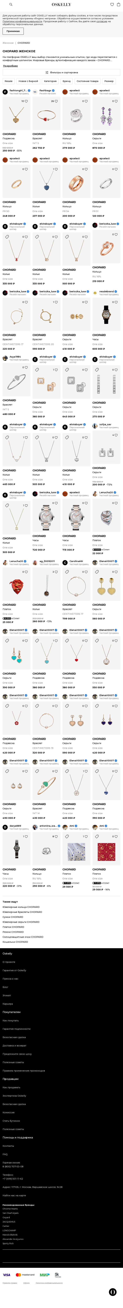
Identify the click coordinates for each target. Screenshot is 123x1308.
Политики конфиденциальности (22, 21)
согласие (101, 21)
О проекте (9, 962)
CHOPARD (9, 134)
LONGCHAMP (9, 1230)
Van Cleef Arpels (10, 1213)
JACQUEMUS (9, 1222)
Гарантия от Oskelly (14, 970)
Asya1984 (15, 356)
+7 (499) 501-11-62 (13, 1178)
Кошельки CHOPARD (15, 941)
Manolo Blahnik (10, 1235)
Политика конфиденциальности (49, 1283)
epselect (75, 90)
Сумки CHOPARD (13, 917)
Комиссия (8, 1112)
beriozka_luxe (107, 224)
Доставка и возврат (14, 1045)
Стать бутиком (11, 1120)
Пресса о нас (10, 978)
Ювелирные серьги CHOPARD (21, 922)
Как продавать (11, 1087)
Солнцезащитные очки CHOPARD (23, 937)
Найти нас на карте (14, 1195)
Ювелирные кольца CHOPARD (21, 907)
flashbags (45, 90)
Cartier (6, 1226)
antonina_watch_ (48, 826)
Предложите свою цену (17, 1054)
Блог (5, 987)
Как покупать (11, 1020)
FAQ (5, 1154)
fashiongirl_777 (18, 90)
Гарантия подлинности (16, 1028)
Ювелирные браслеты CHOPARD (22, 912)
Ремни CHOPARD (13, 932)
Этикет (7, 995)
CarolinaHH (76, 561)
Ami (72, 826)
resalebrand (106, 291)
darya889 (15, 826)
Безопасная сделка (14, 1037)
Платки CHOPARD (13, 927)
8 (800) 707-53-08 (13, 1166)
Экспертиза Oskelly (14, 1095)
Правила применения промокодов (24, 1070)
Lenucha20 (106, 492)
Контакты (8, 1145)
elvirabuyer (16, 224)
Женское (8, 42)
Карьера (8, 1003)
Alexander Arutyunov (13, 1239)
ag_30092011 (47, 561)
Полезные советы (13, 1062)
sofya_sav (105, 424)
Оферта (26, 1283)
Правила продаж (10, 1283)
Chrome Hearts (10, 1209)
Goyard (6, 1217)
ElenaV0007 (106, 561)
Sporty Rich (8, 1243)
